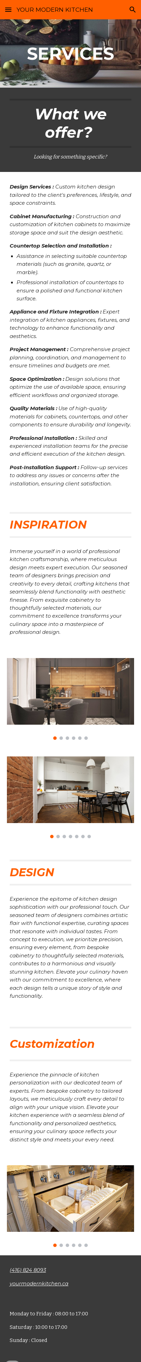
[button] (8, 9)
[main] (70, 53)
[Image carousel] (70, 699)
